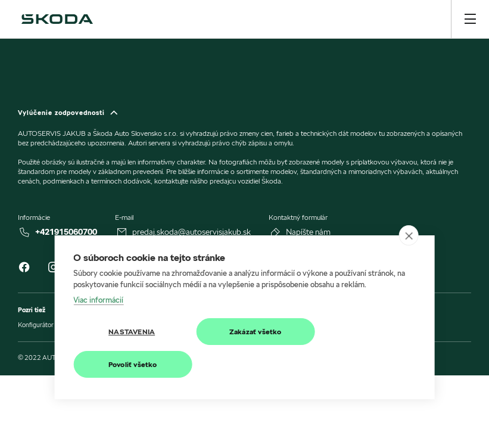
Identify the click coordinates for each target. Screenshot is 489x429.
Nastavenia (131, 331)
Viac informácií (98, 299)
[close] (409, 235)
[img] (57, 19)
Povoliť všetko (132, 364)
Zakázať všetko (255, 331)
